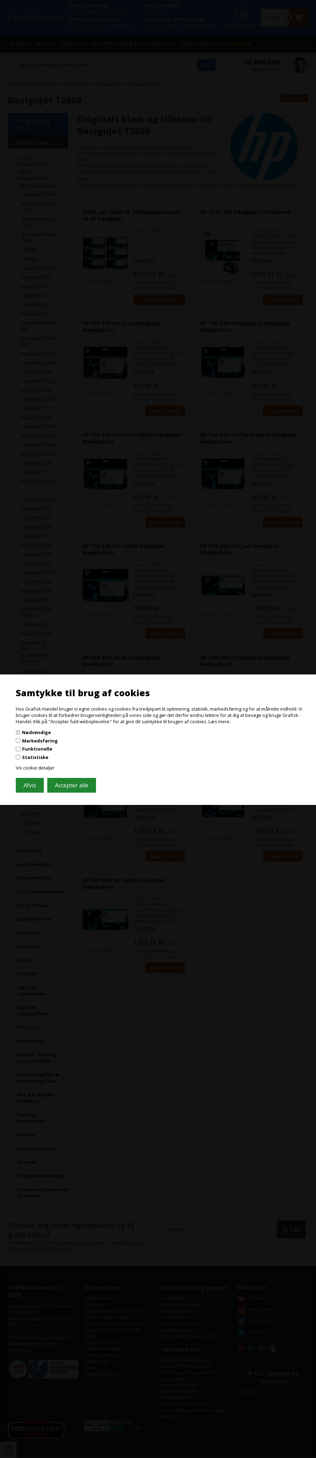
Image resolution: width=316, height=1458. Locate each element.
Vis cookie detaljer (35, 768)
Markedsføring (40, 741)
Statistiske (35, 757)
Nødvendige (36, 732)
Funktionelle (37, 749)
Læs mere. (219, 721)
